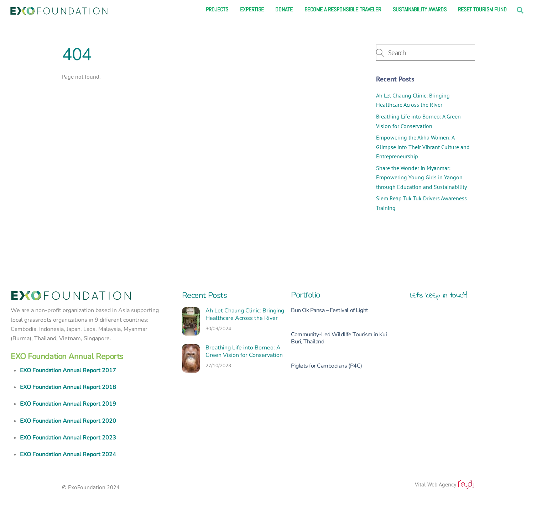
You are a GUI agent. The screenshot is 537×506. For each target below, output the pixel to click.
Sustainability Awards (420, 9)
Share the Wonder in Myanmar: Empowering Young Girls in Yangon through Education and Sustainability (421, 177)
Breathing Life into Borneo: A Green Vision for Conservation (244, 351)
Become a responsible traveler (342, 9)
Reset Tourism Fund (482, 9)
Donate (284, 9)
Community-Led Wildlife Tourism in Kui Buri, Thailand (339, 338)
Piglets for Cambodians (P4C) (326, 366)
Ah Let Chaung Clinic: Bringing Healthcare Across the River (244, 314)
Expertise (252, 9)
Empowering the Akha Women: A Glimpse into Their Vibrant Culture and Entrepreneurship (423, 147)
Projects (217, 9)
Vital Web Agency (445, 484)
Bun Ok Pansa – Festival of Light (329, 310)
